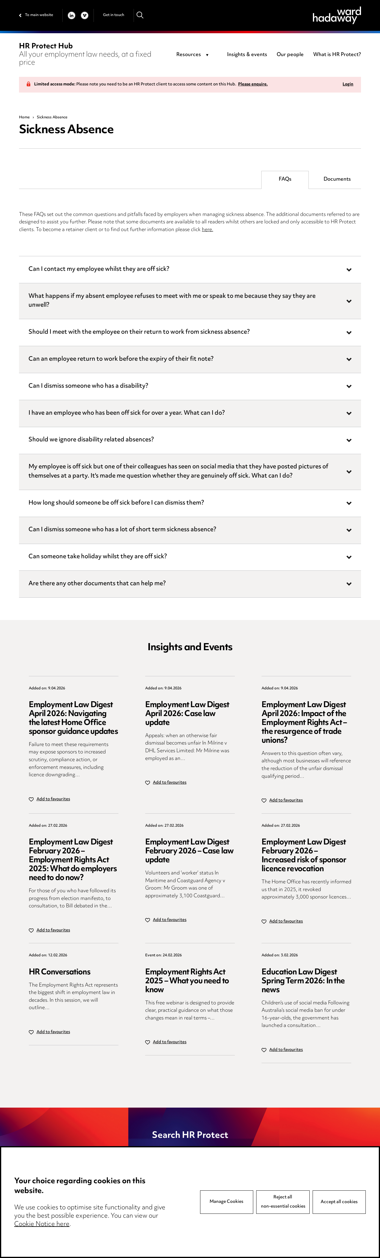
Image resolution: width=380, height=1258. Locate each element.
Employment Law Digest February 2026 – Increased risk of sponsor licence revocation (304, 855)
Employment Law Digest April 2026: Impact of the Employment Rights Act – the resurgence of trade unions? (304, 723)
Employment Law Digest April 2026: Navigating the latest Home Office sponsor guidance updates (73, 718)
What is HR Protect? (337, 55)
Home (24, 117)
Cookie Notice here (41, 1224)
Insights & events (247, 55)
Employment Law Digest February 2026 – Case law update (189, 851)
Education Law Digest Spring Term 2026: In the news (303, 981)
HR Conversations (59, 972)
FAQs (285, 179)
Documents (337, 179)
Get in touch (113, 15)
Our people (290, 55)
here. (207, 230)
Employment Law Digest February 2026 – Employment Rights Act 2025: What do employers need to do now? (73, 860)
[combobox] (193, 55)
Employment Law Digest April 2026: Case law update (187, 714)
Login (348, 85)
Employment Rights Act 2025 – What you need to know (187, 981)
